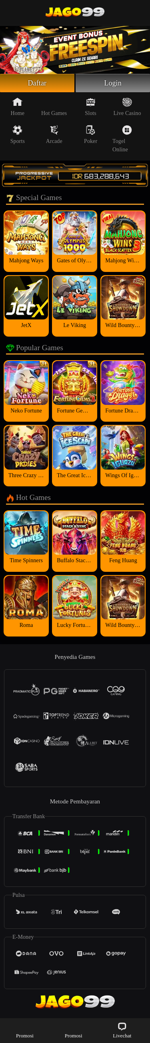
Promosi (25, 1030)
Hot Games (54, 106)
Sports (17, 134)
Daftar (37, 83)
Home (18, 106)
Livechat (122, 1030)
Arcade (54, 134)
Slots (90, 106)
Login (113, 83)
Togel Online (122, 139)
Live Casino (127, 106)
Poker (90, 134)
